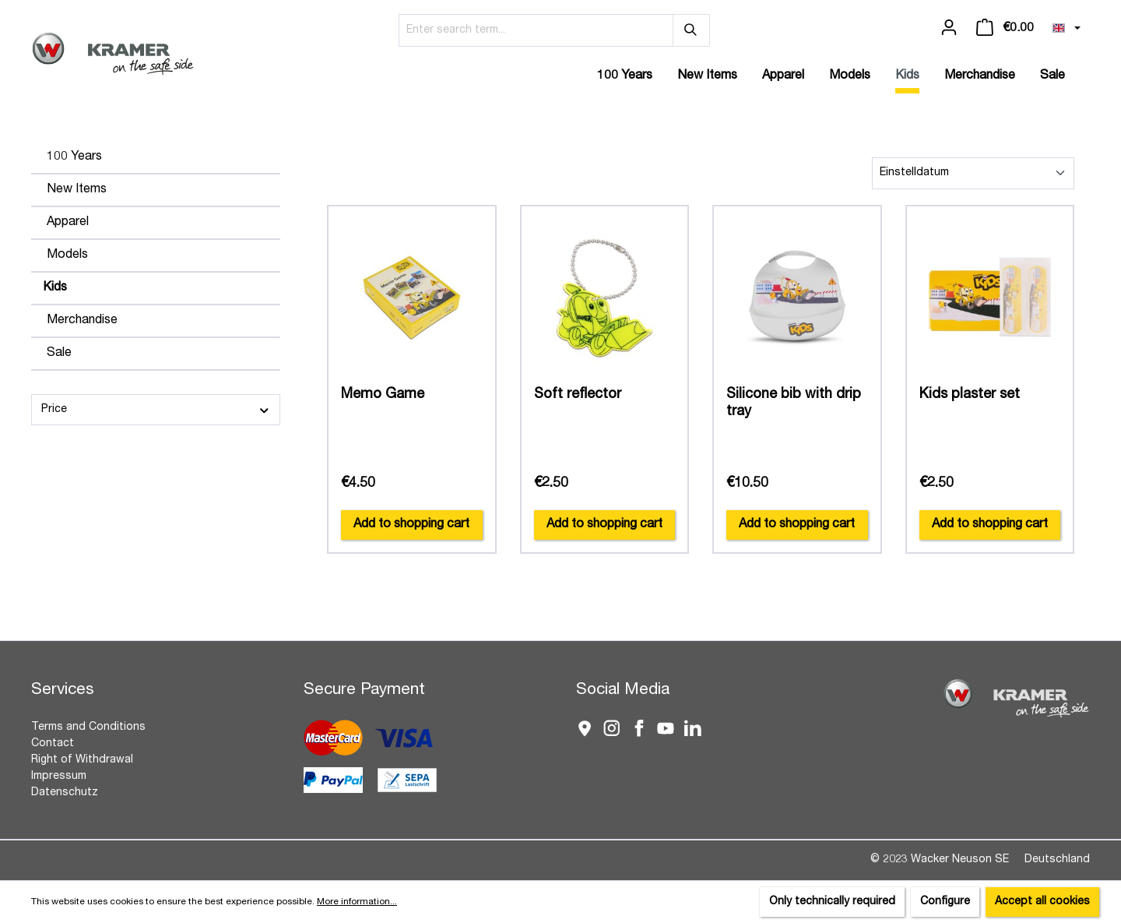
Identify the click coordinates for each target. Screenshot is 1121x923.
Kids (55, 288)
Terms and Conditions (88, 727)
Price (155, 410)
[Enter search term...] (536, 30)
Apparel (68, 223)
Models (67, 255)
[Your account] (949, 28)
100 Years (74, 157)
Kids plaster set (969, 395)
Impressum (58, 776)
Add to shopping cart (411, 525)
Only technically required (832, 902)
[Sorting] (973, 173)
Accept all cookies (1042, 902)
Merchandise (82, 321)
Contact (52, 743)
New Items (77, 190)
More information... (357, 902)
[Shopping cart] (1005, 28)
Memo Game (382, 395)
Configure (945, 902)
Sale (59, 353)
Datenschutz (64, 792)
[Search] (691, 30)
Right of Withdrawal (82, 760)
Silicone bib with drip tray (793, 403)
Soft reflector (577, 395)
